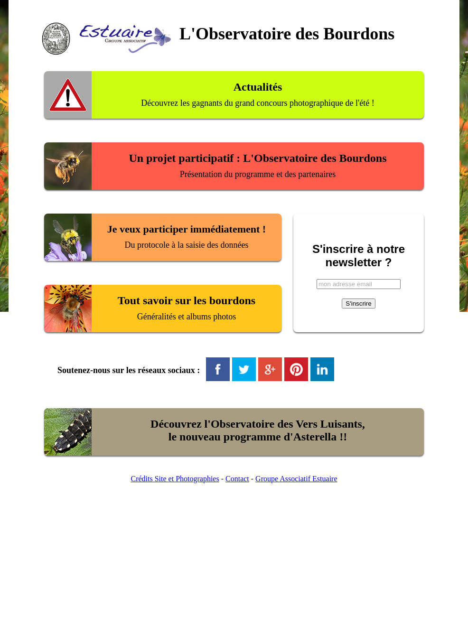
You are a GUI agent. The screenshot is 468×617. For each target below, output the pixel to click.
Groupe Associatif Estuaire (296, 479)
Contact (237, 479)
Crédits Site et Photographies (175, 479)
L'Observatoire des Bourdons (286, 33)
